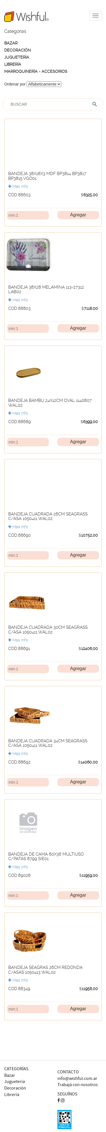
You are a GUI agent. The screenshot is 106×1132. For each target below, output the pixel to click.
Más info (18, 186)
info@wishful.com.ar (77, 1079)
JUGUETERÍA (16, 57)
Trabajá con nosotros (77, 1085)
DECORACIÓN (17, 50)
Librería (11, 1095)
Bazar (9, 1075)
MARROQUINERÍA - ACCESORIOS (35, 71)
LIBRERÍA (12, 64)
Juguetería (14, 1082)
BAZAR (11, 43)
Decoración (15, 1088)
